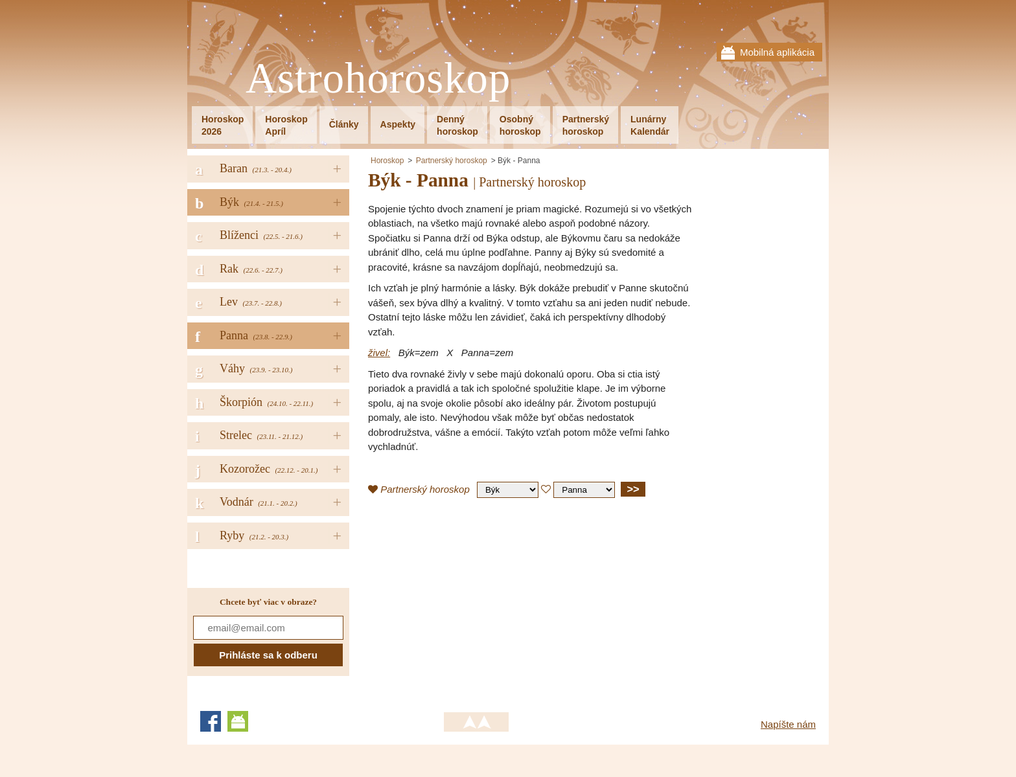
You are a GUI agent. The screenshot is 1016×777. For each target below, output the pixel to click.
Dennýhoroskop (457, 125)
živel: (379, 352)
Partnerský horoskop (451, 160)
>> (633, 489)
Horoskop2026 (223, 125)
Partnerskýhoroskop (585, 125)
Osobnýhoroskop (520, 125)
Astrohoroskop (378, 78)
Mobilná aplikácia (777, 52)
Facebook (210, 721)
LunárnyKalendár (649, 125)
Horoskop (387, 160)
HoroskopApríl (286, 125)
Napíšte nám (788, 724)
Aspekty (397, 124)
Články (344, 124)
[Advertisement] (477, 601)
